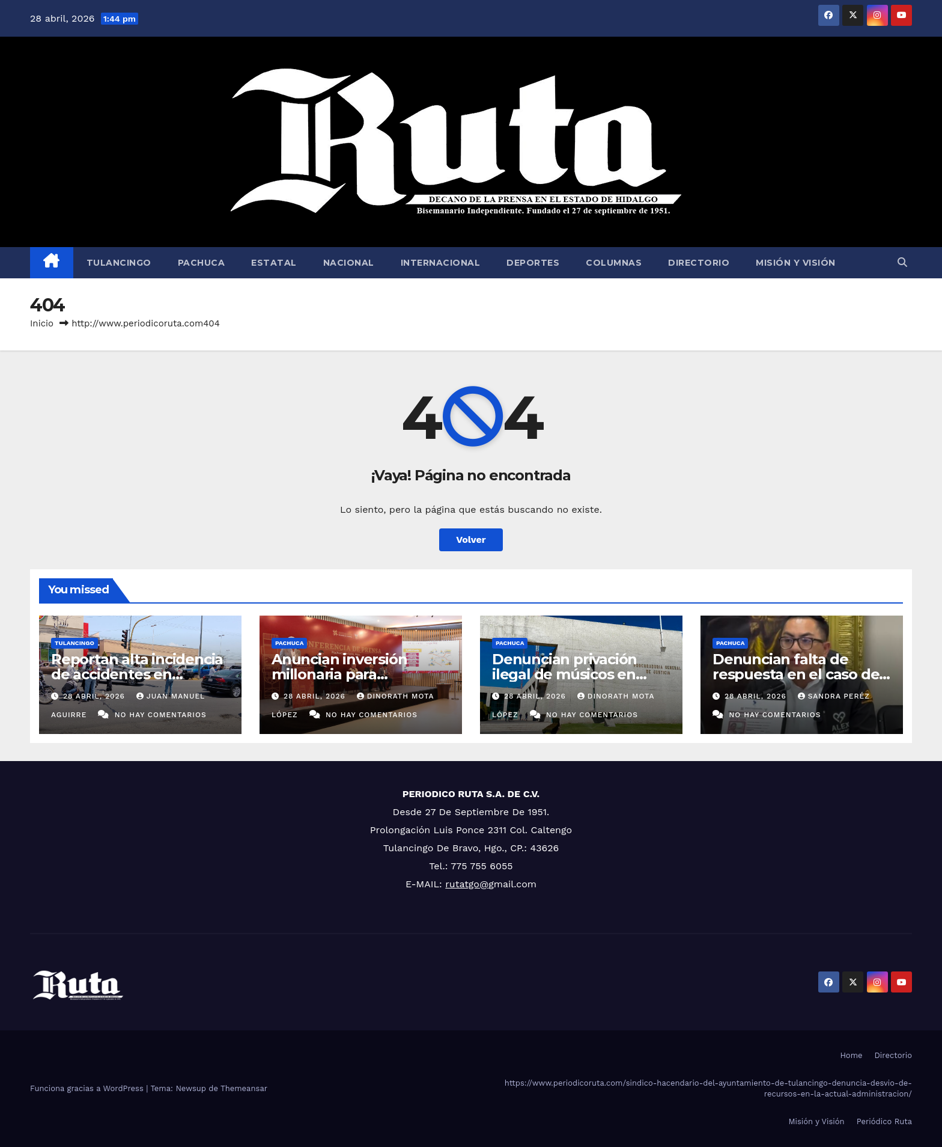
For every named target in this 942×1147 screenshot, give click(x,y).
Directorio (698, 262)
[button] (902, 262)
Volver (471, 539)
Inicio (41, 323)
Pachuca (201, 262)
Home (851, 1055)
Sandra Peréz (834, 696)
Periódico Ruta (884, 1121)
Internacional (441, 262)
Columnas (614, 262)
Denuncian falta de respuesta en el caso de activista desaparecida (796, 674)
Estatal (274, 262)
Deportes (532, 262)
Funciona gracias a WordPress (88, 1088)
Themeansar (243, 1088)
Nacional (348, 262)
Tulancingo (119, 262)
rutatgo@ (466, 884)
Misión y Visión (796, 262)
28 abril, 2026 (95, 696)
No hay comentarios (161, 715)
